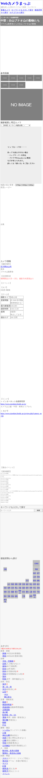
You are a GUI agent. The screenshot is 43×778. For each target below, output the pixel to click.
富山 (30, 584)
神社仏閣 (6, 735)
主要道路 (6, 710)
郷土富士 (8, 697)
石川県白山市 (6, 267)
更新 (4, 656)
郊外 (4, 671)
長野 (30, 588)
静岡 (30, 596)
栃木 (38, 584)
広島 (12, 588)
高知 (12, 596)
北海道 (36, 563)
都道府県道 (7, 705)
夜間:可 (5, 771)
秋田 (34, 573)
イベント (6, 774)
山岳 (4, 692)
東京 (34, 592)
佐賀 (5, 588)
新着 (4, 653)
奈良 (23, 592)
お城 (4, 733)
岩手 (38, 573)
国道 (4, 702)
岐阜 (27, 588)
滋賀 (23, 588)
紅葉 (4, 766)
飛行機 (5, 720)
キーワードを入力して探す (22, 10)
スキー (5, 758)
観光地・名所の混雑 (10, 751)
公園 (4, 740)
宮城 (38, 577)
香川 (16, 592)
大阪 (19, 588)
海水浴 (5, 761)
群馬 (34, 584)
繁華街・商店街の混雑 (11, 753)
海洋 (4, 684)
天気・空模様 (7, 661)
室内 (4, 676)
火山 (6, 694)
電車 (4, 717)
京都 (23, 584)
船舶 (4, 723)
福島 (38, 580)
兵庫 (19, 584)
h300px (31, 185)
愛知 (27, 592)
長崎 (5, 592)
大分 (8, 592)
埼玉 (34, 588)
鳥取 (16, 584)
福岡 (8, 588)
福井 (27, 584)
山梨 (30, 592)
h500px (25, 185)
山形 (34, 577)
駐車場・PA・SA (9, 715)
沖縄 (5, 569)
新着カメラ (5, 10)
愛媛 (12, 592)
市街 (4, 674)
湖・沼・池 (7, 687)
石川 (27, 580)
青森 (36, 569)
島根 (12, 584)
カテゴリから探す (17, 12)
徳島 (16, 596)
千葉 (38, 592)
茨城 (38, 588)
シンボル (6, 730)
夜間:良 (5, 769)
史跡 (4, 738)
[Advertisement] (21, 49)
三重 (23, 596)
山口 (8, 584)
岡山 (16, 588)
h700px (18, 185)
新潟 (34, 580)
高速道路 (6, 707)
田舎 (4, 669)
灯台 (4, 725)
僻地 (4, 666)
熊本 (5, 596)
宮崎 (8, 596)
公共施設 (6, 746)
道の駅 (5, 712)
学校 (4, 743)
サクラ (5, 763)
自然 (4, 664)
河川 (4, 689)
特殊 (4, 679)
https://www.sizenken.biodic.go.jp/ (13, 404)
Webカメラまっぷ (15, 3)
